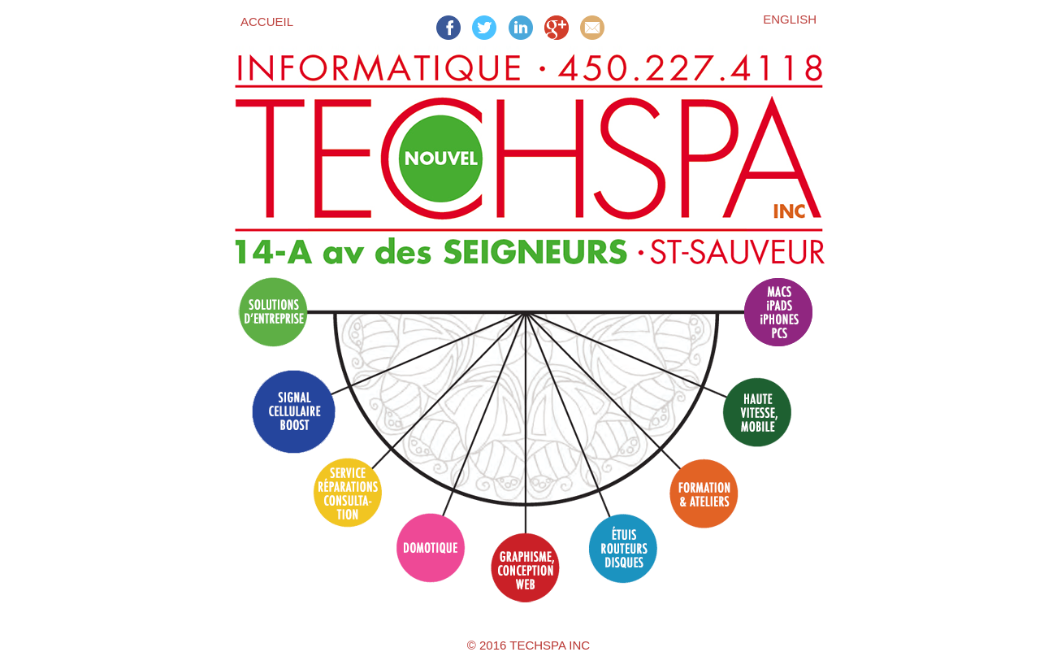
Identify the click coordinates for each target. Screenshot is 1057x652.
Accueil (266, 21)
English (790, 19)
